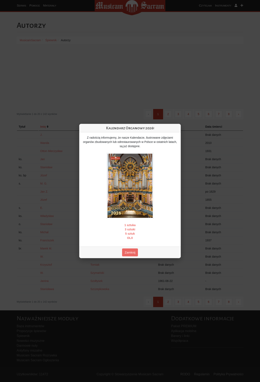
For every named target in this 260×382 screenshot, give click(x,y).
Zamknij (130, 252)
